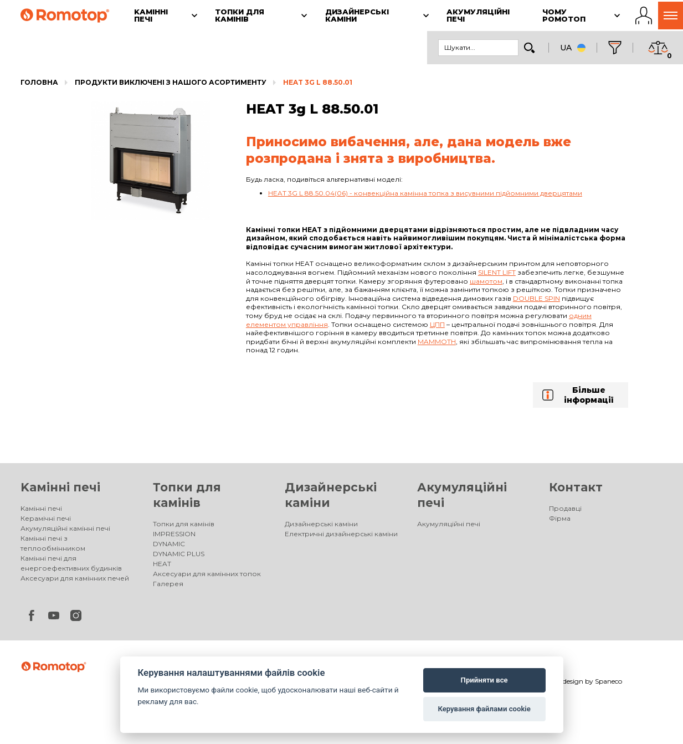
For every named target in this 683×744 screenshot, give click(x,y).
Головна (39, 82)
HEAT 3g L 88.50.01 (317, 82)
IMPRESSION (174, 534)
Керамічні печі (45, 518)
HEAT (162, 564)
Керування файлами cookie (484, 709)
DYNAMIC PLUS (178, 554)
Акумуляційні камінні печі (65, 528)
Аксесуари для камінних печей (74, 578)
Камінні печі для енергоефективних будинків (71, 563)
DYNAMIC (169, 544)
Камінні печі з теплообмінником (52, 543)
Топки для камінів (183, 524)
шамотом (486, 281)
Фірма (560, 518)
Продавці (565, 508)
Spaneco (608, 681)
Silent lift (497, 272)
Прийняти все (484, 680)
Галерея (168, 583)
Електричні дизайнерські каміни (341, 534)
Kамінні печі (60, 487)
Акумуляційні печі (448, 524)
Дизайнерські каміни (321, 524)
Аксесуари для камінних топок (207, 573)
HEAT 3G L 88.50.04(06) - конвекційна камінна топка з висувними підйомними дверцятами (425, 193)
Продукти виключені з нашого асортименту (170, 82)
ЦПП (437, 324)
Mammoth (437, 341)
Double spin (536, 298)
